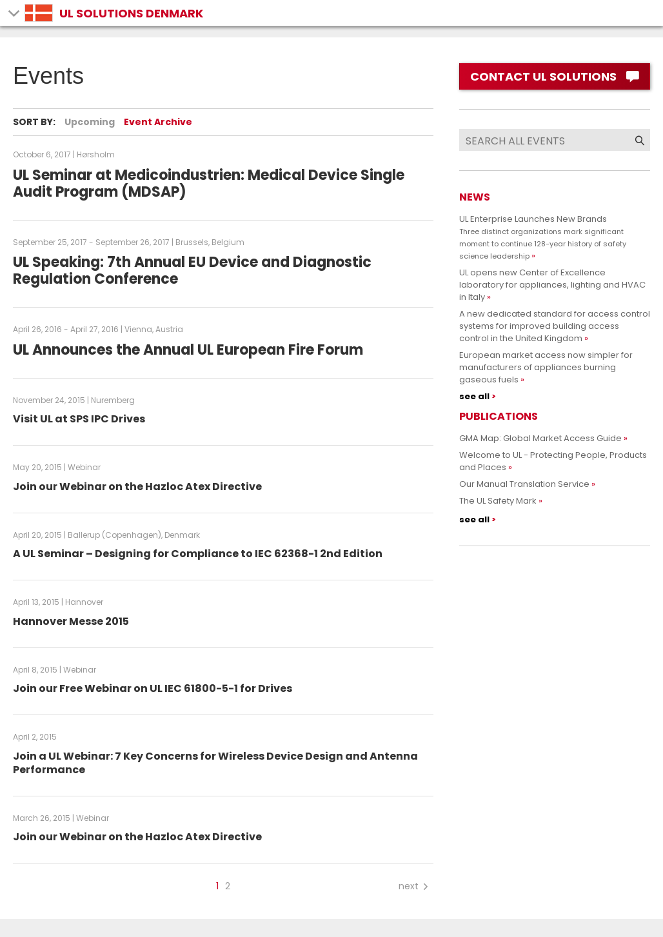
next (414, 886)
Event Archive (158, 121)
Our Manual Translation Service (524, 484)
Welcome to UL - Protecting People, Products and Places (553, 461)
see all (474, 396)
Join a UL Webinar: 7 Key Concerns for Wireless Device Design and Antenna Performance (215, 763)
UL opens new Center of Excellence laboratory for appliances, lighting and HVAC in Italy (552, 284)
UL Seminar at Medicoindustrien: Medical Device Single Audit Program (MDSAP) (208, 183)
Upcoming (89, 121)
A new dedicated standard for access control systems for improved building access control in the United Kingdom (554, 326)
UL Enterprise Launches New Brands (542, 237)
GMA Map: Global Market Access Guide (540, 438)
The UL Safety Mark (498, 501)
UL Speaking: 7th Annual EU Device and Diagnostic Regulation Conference (192, 270)
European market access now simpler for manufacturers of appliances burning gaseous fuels (546, 367)
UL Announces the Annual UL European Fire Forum (188, 350)
